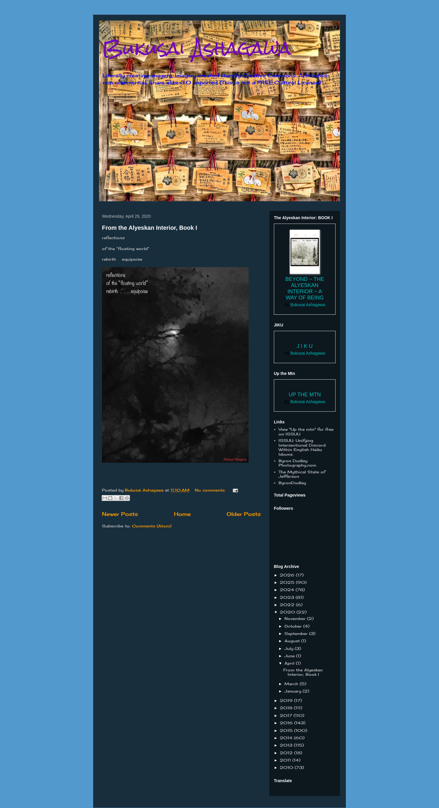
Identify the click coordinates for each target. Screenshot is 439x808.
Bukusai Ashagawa (196, 48)
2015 (287, 730)
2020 (288, 612)
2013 (287, 745)
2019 (287, 700)
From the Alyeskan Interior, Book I (149, 227)
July (289, 648)
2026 (288, 575)
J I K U (305, 346)
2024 (288, 589)
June (290, 655)
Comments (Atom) (151, 526)
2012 (287, 752)
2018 (287, 707)
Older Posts (244, 514)
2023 (288, 597)
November (295, 618)
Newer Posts (120, 514)
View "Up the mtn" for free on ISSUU (306, 431)
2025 (288, 582)
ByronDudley (292, 482)
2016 (287, 722)
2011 (286, 760)
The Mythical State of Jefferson (302, 474)
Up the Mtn (305, 395)
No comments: (211, 490)
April (290, 663)
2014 (287, 737)
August (292, 640)
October (293, 626)
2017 (287, 715)
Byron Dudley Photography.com (297, 463)
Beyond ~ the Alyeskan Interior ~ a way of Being (304, 288)
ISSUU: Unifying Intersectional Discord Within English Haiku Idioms (302, 447)
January (293, 691)
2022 (288, 604)
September (296, 633)
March (292, 683)
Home (182, 514)
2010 (287, 767)
